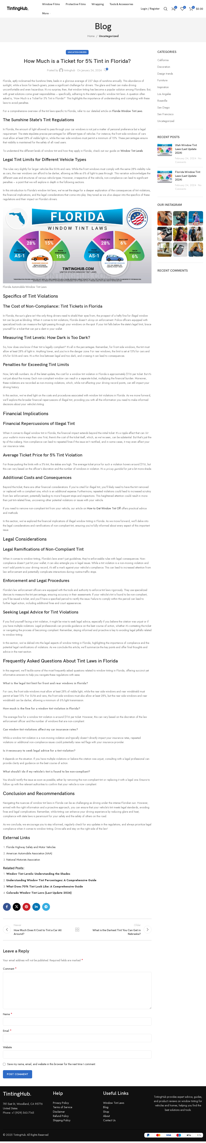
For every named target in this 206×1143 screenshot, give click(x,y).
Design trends (165, 74)
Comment (10, 970)
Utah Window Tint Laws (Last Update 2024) (186, 149)
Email (7, 1032)
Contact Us (109, 1122)
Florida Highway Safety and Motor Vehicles (30, 847)
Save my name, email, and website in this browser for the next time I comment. (51, 1066)
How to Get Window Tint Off (104, 508)
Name (7, 1016)
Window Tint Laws (113, 1105)
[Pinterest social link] (26, 907)
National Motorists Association (23, 860)
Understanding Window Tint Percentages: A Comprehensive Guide (51, 880)
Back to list (77, 930)
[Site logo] (17, 8)
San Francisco (165, 114)
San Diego (163, 107)
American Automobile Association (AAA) (29, 853)
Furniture (162, 80)
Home (90, 36)
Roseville (162, 101)
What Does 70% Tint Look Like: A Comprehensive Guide (44, 886)
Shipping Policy (61, 1122)
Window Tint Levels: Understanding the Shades (38, 874)
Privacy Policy (61, 1105)
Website (7, 1049)
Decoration (163, 67)
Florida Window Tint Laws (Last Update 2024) (187, 175)
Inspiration (163, 87)
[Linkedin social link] (36, 907)
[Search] (166, 9)
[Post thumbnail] (164, 153)
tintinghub (69, 70)
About (106, 1118)
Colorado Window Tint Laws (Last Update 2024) (39, 893)
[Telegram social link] (46, 907)
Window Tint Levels (132, 151)
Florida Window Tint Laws (127, 111)
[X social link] (17, 907)
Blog (105, 1109)
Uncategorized (109, 36)
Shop (106, 1113)
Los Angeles (164, 94)
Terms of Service (62, 1109)
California (163, 60)
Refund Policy (61, 1118)
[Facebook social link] (7, 907)
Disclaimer (59, 1113)
